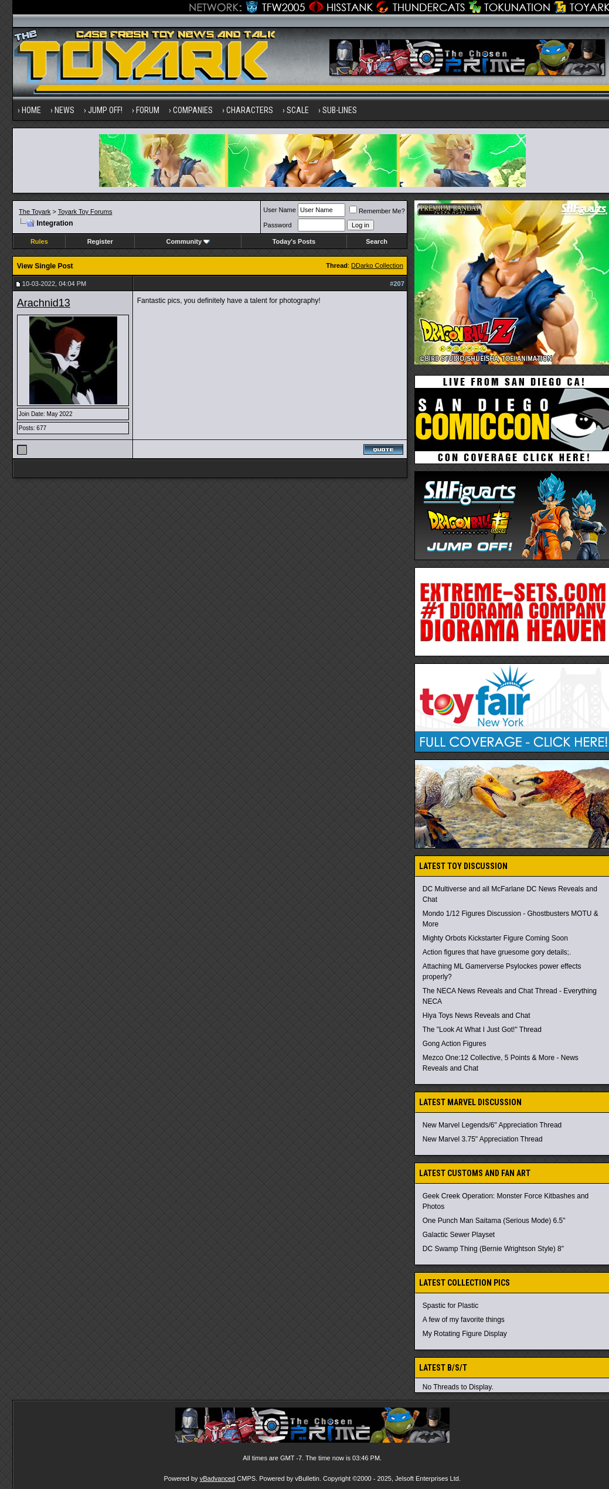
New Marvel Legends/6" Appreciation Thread (492, 1125)
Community (188, 241)
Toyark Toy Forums (85, 211)
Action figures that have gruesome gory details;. (497, 952)
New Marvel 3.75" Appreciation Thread (483, 1139)
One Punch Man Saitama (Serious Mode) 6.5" (494, 1221)
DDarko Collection (377, 265)
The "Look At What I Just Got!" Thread (482, 1029)
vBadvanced (218, 1478)
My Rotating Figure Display (465, 1334)
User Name (279, 209)
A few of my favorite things (464, 1320)
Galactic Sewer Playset (459, 1235)
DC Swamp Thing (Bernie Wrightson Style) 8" (493, 1249)
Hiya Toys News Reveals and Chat (476, 1015)
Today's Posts (294, 241)
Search (376, 241)
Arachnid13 (43, 303)
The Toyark (34, 211)
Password (277, 225)
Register (100, 241)
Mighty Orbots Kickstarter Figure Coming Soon (495, 938)
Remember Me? (377, 210)
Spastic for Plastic (450, 1305)
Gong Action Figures (454, 1044)
